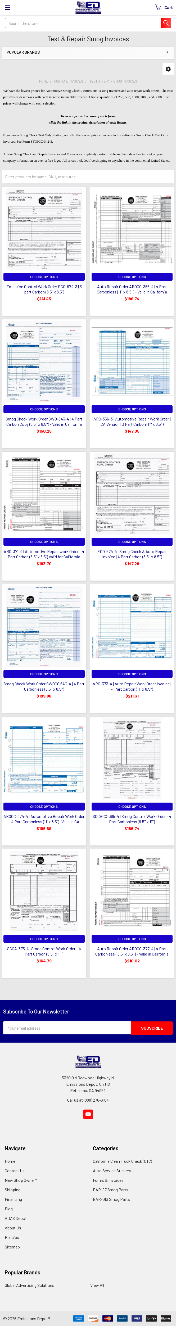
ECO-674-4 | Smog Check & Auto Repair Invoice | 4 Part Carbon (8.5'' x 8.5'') (132, 554)
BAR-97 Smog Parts (110, 1189)
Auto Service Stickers (112, 1170)
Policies (12, 1236)
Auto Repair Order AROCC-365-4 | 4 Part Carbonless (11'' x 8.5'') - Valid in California (132, 289)
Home (10, 1160)
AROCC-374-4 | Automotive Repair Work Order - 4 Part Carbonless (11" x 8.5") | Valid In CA (43, 819)
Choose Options (44, 277)
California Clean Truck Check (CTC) (122, 1160)
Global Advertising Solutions (29, 1284)
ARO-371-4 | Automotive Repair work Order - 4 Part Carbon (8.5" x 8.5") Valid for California (44, 554)
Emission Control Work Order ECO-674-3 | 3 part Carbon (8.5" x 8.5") (44, 289)
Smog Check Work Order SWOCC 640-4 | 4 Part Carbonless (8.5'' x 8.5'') (43, 686)
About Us (13, 1227)
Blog (9, 1208)
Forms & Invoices (108, 1179)
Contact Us (15, 1170)
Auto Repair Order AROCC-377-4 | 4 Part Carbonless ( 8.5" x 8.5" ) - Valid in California (132, 951)
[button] (168, 69)
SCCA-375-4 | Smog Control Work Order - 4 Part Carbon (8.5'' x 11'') (44, 951)
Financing (13, 1198)
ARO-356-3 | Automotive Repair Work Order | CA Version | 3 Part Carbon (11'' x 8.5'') (132, 421)
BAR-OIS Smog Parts (111, 1198)
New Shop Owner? (21, 1179)
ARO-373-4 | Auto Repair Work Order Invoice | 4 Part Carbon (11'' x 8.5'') (132, 686)
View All (97, 1284)
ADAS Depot (16, 1217)
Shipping (12, 1189)
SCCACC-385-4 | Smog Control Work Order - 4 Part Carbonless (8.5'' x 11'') (132, 819)
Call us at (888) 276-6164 (88, 1099)
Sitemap (12, 1246)
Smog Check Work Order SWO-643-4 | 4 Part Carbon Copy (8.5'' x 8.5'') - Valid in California (44, 421)
